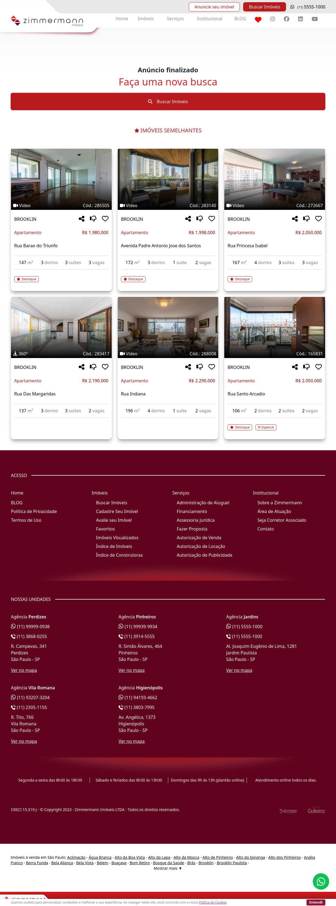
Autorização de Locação (201, 546)
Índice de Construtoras (119, 555)
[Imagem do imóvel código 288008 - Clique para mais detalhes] (168, 327)
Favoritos (105, 529)
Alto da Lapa (159, 857)
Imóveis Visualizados (117, 538)
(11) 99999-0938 (30, 627)
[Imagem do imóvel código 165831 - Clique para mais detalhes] (274, 327)
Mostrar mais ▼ (168, 868)
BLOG (240, 19)
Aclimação (76, 857)
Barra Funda (37, 862)
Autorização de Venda (199, 538)
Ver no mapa (24, 670)
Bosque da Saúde (168, 862)
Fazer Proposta (192, 529)
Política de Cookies (212, 902)
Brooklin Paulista (232, 862)
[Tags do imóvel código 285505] (61, 205)
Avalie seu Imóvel (114, 520)
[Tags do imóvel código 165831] (274, 353)
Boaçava (118, 862)
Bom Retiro (140, 862)
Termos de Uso (26, 520)
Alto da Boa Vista (130, 857)
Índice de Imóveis (114, 546)
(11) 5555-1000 (244, 627)
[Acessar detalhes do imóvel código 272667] (275, 276)
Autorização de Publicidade (204, 555)
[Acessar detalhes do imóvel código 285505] (61, 276)
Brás (191, 862)
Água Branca (100, 857)
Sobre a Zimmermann (280, 503)
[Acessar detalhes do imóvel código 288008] (168, 421)
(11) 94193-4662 (138, 698)
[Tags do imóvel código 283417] (61, 353)
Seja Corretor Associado (282, 520)
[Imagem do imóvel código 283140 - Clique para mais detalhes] (168, 179)
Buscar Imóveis (264, 7)
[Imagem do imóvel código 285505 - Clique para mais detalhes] (61, 179)
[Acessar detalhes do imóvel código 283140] (168, 276)
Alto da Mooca (186, 857)
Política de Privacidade (34, 511)
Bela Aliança (62, 862)
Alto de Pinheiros (217, 857)
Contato (266, 529)
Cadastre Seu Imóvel (117, 511)
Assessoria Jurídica (196, 520)
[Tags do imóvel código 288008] (168, 353)
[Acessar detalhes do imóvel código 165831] (275, 424)
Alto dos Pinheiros (284, 857)
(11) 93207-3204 (30, 698)
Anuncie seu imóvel (214, 7)
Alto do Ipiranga (250, 857)
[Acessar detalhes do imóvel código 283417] (61, 421)
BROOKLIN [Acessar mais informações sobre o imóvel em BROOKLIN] (25, 219)
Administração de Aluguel (203, 503)
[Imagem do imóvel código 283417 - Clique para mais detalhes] (61, 327)
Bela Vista (85, 862)
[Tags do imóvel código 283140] (168, 205)
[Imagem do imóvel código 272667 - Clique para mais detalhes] (274, 179)
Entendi (316, 902)
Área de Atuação (274, 511)
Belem (102, 862)
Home (122, 19)
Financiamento (192, 511)
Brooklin (206, 862)
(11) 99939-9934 (138, 627)
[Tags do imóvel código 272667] (274, 205)
